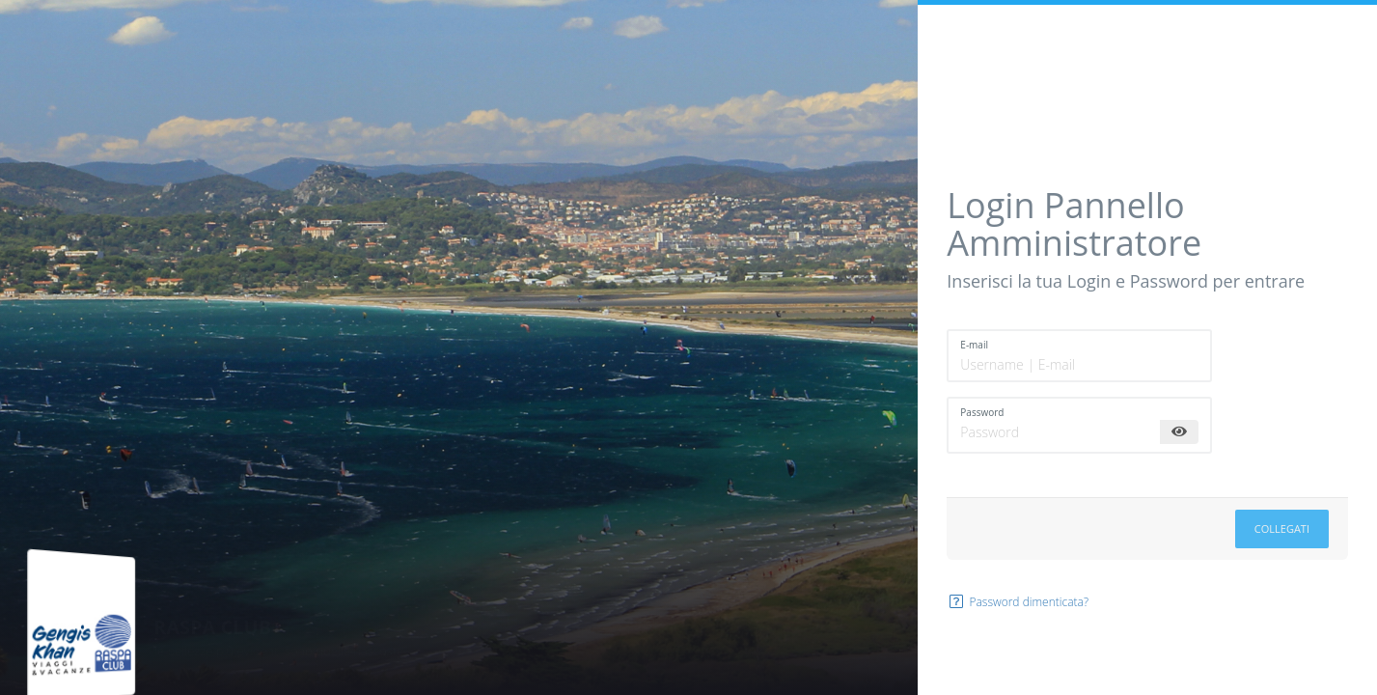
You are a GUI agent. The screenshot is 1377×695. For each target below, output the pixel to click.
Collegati (1281, 528)
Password (982, 412)
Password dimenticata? (1017, 602)
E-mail (974, 344)
